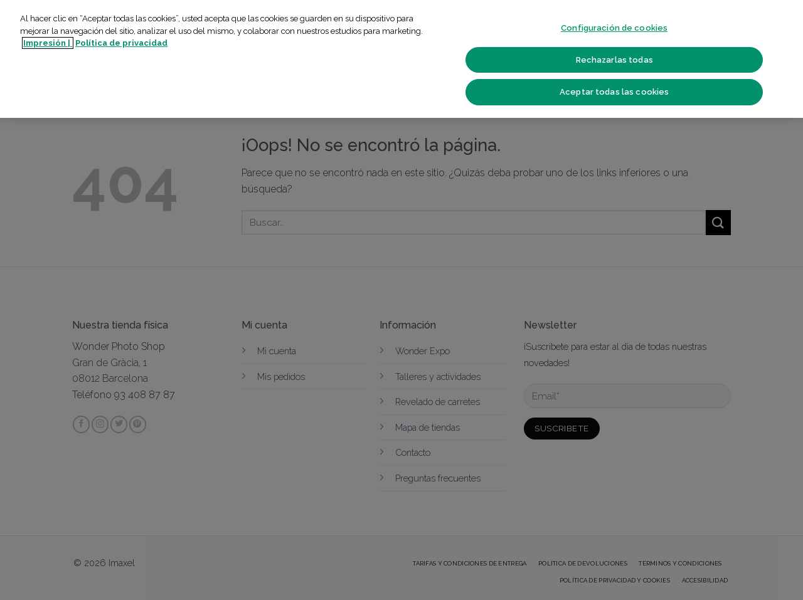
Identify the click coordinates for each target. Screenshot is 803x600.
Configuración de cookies (614, 28)
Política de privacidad (121, 43)
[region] (401, 59)
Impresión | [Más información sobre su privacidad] (47, 43)
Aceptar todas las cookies (614, 92)
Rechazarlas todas (614, 60)
